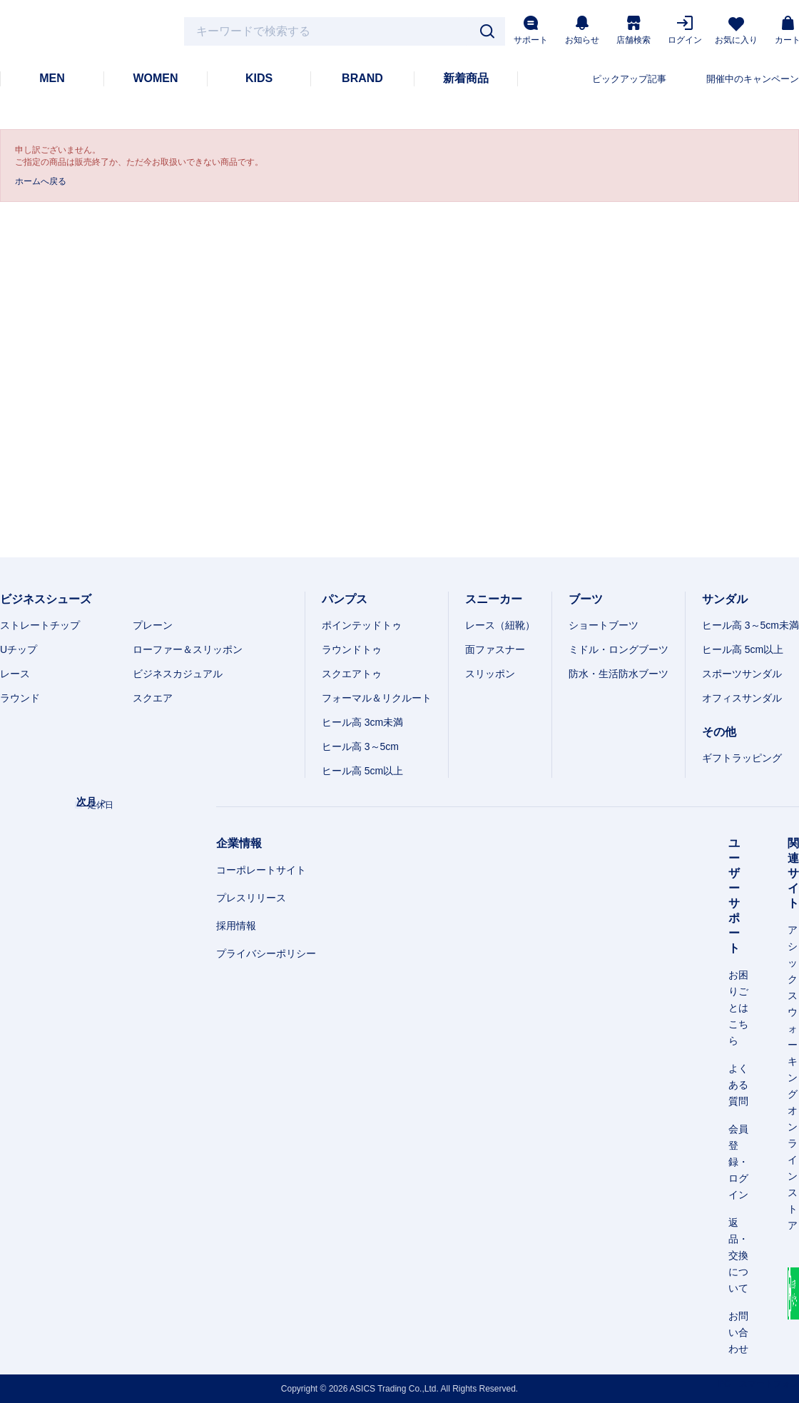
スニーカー (493, 599)
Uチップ (18, 649)
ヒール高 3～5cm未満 (750, 625)
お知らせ (582, 30)
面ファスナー (495, 649)
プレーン (153, 625)
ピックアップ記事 (629, 79)
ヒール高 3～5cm (360, 746)
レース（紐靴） (500, 625)
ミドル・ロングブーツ (618, 649)
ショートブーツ (603, 625)
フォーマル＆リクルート (377, 698)
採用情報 (236, 925)
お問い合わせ (738, 1332)
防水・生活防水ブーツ (618, 673)
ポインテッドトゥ (362, 625)
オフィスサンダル (742, 698)
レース (15, 673)
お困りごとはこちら (738, 1007)
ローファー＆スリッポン (188, 649)
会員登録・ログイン (738, 1161)
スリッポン (490, 673)
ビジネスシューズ (45, 599)
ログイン (685, 30)
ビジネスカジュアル (178, 673)
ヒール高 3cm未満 (362, 722)
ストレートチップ (40, 625)
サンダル (725, 599)
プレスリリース (251, 897)
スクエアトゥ (352, 673)
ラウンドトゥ (352, 649)
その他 (719, 732)
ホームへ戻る (40, 181)
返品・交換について (738, 1255)
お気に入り (736, 31)
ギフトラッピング (742, 758)
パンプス (344, 599)
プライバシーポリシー (266, 953)
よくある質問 (738, 1085)
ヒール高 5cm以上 (362, 770)
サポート (531, 30)
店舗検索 (633, 30)
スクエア (153, 698)
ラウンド (20, 698)
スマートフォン (769, 1384)
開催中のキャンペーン (752, 79)
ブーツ (586, 599)
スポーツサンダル (742, 673)
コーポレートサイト (261, 870)
